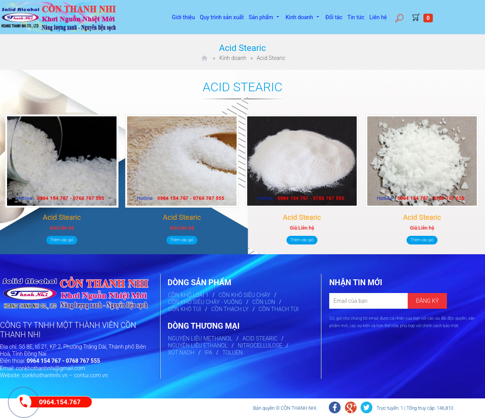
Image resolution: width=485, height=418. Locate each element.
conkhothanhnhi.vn (45, 375)
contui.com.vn (91, 375)
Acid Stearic (62, 217)
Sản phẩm (265, 16)
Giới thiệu (183, 17)
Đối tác (334, 17)
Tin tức (356, 17)
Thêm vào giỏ (61, 240)
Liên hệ (378, 17)
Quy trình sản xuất (222, 17)
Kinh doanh (303, 16)
